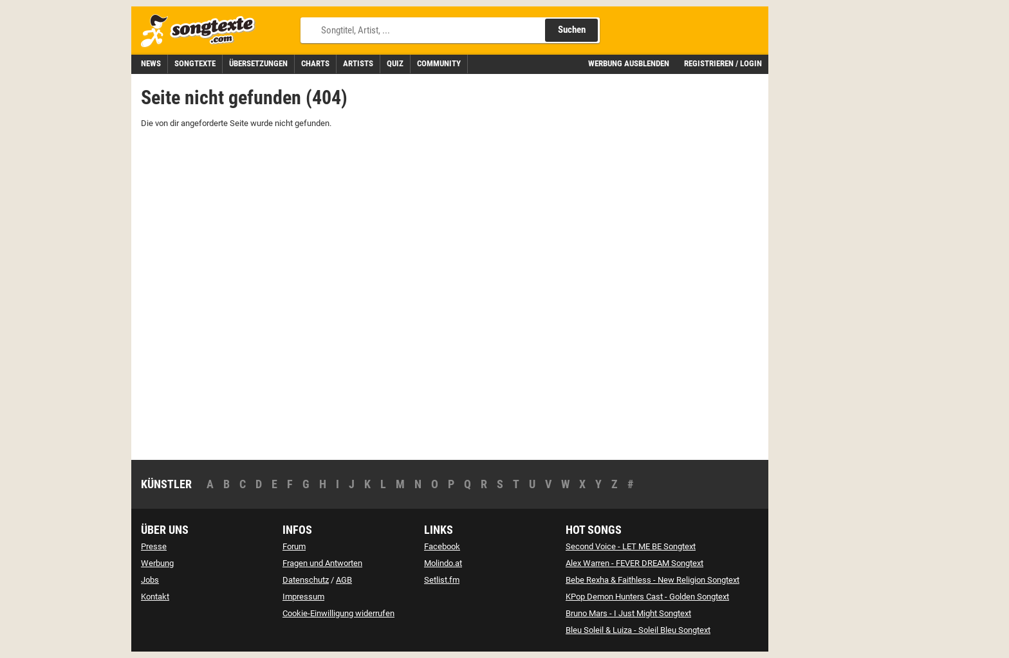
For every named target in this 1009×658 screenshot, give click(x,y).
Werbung (157, 563)
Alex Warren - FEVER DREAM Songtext (634, 563)
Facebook (442, 546)
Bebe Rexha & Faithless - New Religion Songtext (652, 580)
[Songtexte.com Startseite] (202, 31)
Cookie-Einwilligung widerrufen (338, 613)
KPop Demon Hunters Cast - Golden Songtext (647, 596)
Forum (294, 546)
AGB (344, 580)
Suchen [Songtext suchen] (572, 29)
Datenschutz (305, 580)
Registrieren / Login (723, 63)
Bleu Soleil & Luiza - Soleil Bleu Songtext (638, 630)
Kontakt (155, 596)
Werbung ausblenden (628, 63)
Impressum (303, 596)
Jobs (150, 580)
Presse (154, 546)
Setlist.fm (441, 580)
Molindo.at (443, 563)
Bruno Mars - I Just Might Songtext (628, 613)
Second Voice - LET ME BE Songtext (631, 546)
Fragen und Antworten (322, 563)
